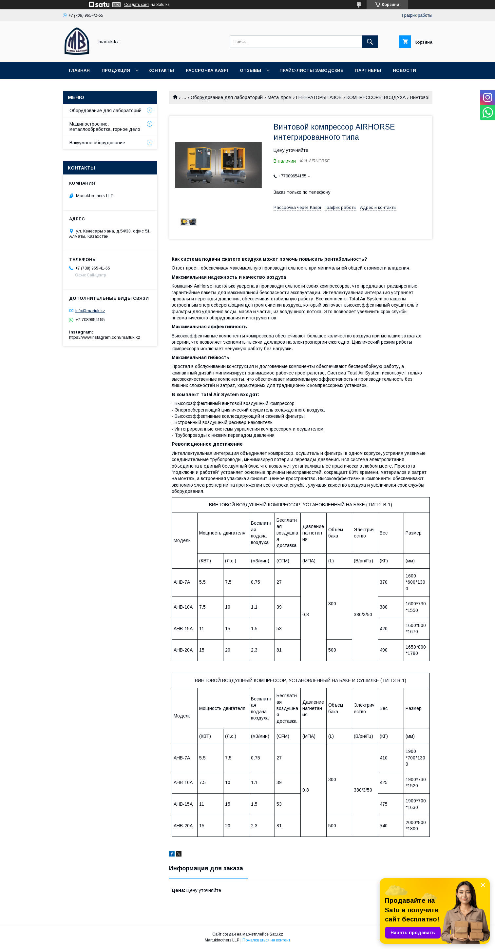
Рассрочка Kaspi (207, 70)
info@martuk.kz (90, 310)
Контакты (161, 70)
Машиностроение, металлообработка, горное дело (104, 126)
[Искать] (370, 41)
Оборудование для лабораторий (227, 97)
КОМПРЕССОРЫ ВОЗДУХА (376, 97)
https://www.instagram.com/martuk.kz (104, 337)
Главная (79, 70)
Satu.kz (276, 934)
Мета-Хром (280, 97)
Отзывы (250, 70)
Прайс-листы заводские (311, 70)
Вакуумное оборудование (97, 142)
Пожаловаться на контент (266, 940)
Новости (404, 70)
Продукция (116, 70)
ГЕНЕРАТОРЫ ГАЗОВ (319, 97)
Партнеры (368, 70)
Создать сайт (136, 4)
